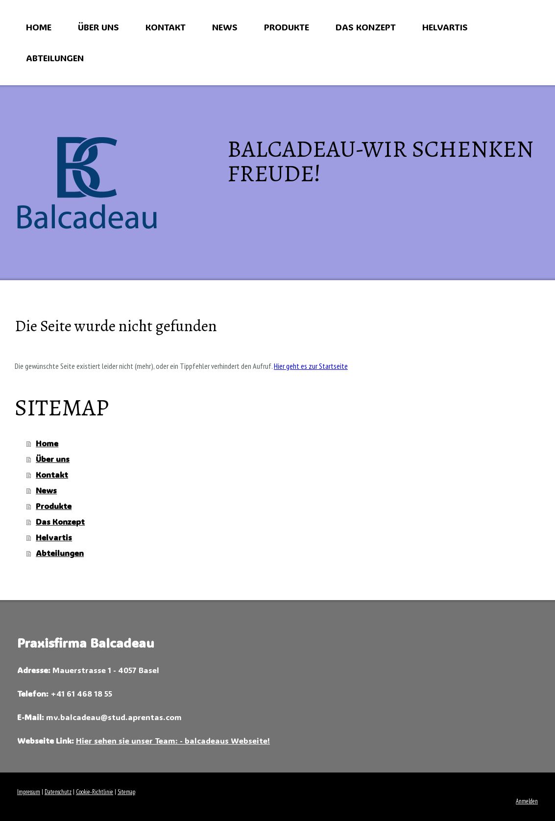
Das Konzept (366, 27)
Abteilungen (55, 58)
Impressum (28, 792)
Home (38, 27)
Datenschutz (58, 792)
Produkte (286, 27)
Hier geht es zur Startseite (311, 366)
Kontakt (165, 27)
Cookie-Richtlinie (94, 792)
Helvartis (445, 27)
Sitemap (126, 792)
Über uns (98, 27)
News (225, 27)
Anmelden (527, 801)
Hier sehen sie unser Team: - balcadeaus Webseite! (173, 740)
